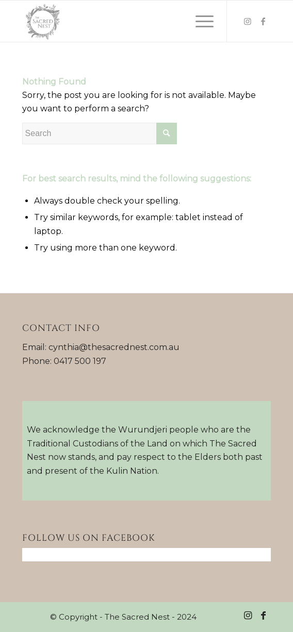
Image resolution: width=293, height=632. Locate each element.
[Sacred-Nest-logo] (121, 21)
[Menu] (199, 21)
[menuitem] (199, 21)
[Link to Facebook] (263, 21)
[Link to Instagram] (247, 21)
